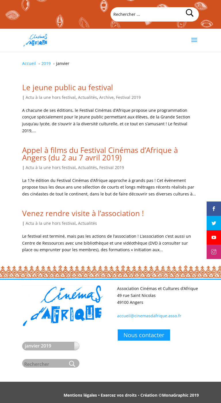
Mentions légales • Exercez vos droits (100, 395)
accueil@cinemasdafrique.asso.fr (149, 315)
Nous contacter (143, 335)
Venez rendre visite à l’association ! (83, 213)
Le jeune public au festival (67, 87)
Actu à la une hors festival (51, 97)
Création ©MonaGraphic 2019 (169, 395)
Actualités (87, 97)
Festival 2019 (128, 97)
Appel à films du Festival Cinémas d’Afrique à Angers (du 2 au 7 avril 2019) (100, 154)
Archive (106, 97)
